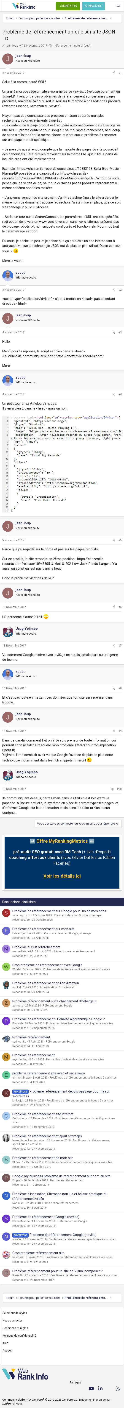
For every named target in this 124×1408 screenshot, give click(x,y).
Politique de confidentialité (19, 1335)
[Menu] (6, 6)
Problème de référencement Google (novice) (45, 1217)
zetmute (17, 1005)
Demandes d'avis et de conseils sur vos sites (75, 1059)
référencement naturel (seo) (72, 45)
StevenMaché (21, 1221)
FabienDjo (18, 933)
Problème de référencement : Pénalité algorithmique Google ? (58, 1019)
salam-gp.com (21, 915)
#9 (120, 731)
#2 (120, 289)
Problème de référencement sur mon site (43, 929)
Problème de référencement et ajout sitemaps (47, 1136)
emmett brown (21, 1077)
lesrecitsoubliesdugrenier (28, 1140)
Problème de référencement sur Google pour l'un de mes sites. (59, 911)
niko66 (16, 1239)
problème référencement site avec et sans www (48, 1073)
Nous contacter (12, 1320)
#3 (120, 332)
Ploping (17, 1180)
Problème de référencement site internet (42, 1114)
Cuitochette (19, 1118)
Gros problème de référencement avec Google (47, 965)
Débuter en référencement (67, 1180)
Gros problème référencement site (38, 1253)
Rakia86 (17, 1275)
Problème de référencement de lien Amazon (45, 983)
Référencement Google (57, 1005)
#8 (120, 688)
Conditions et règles (15, 1328)
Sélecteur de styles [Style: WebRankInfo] (15, 1313)
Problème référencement (31, 1037)
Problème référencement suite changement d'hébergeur (54, 1001)
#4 (120, 394)
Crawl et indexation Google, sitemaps (77, 915)
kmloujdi (17, 1100)
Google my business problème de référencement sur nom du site (61, 1176)
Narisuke (18, 1203)
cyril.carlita (19, 1041)
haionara (18, 1257)
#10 (119, 789)
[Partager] (114, 72)
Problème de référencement (33, 1055)
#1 (120, 72)
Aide (5, 1343)
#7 (120, 645)
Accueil (7, 1350)
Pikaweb (17, 1023)
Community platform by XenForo (40, 1399)
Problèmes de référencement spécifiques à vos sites (76, 969)
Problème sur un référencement (36, 947)
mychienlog (19, 1059)
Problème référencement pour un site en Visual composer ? (57, 1271)
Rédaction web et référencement (74, 951)
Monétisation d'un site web (57, 987)
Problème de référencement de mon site (42, 1158)
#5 (120, 540)
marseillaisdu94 (22, 951)
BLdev (16, 1162)
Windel (16, 969)
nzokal (16, 987)
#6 (120, 607)
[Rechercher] (118, 5)
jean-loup (12, 45)
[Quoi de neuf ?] (109, 5)
